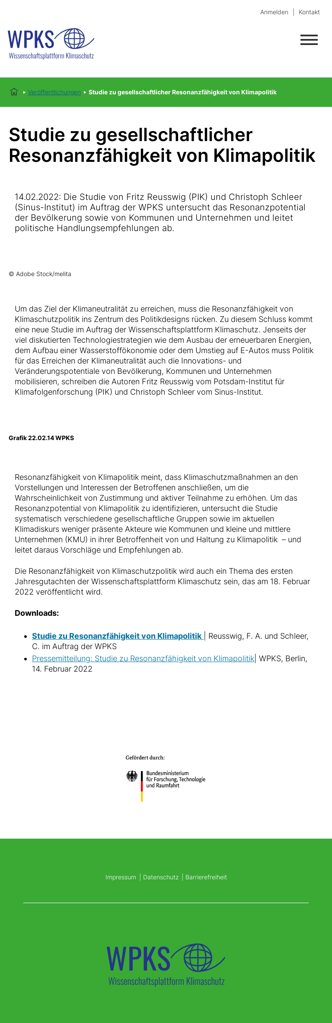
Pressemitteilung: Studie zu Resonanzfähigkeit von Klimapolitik (143, 658)
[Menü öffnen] (309, 40)
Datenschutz (161, 877)
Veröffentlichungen (54, 92)
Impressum (120, 877)
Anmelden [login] (274, 12)
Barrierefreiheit (206, 877)
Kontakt (309, 12)
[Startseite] (62, 45)
